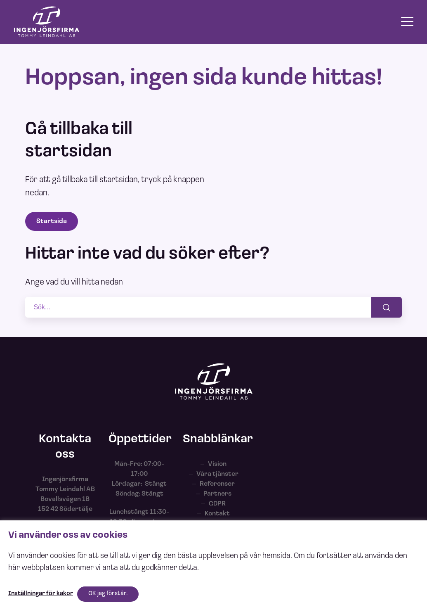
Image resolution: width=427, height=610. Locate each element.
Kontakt (217, 513)
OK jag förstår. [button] (107, 594)
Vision (217, 464)
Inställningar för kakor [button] (40, 594)
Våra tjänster (217, 474)
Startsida (51, 221)
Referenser (217, 484)
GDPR (217, 504)
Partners (217, 494)
